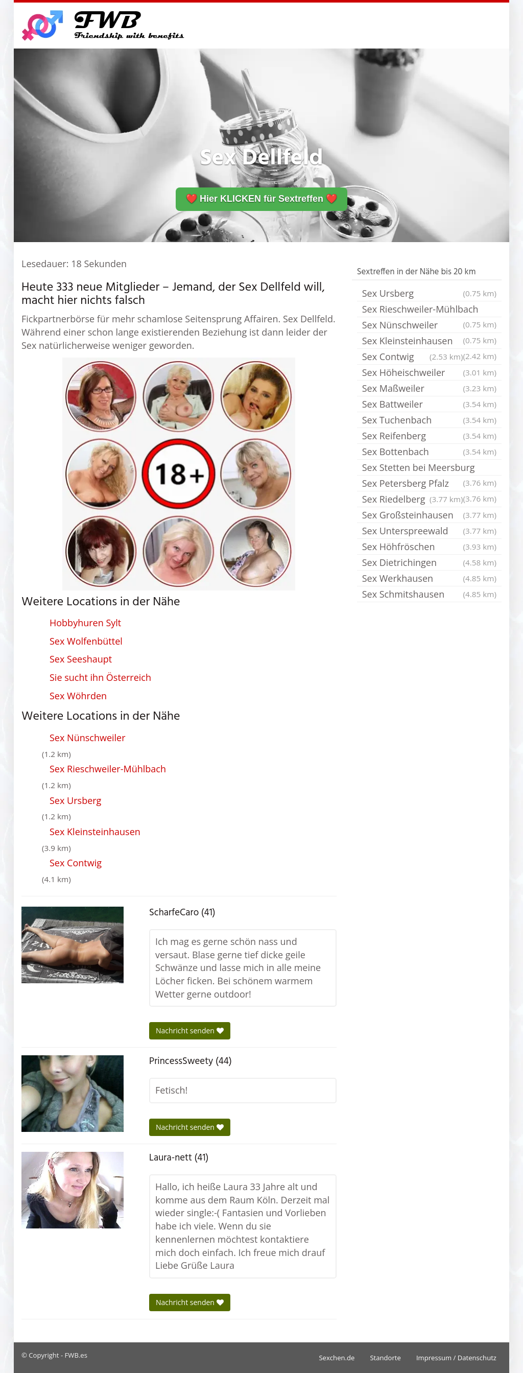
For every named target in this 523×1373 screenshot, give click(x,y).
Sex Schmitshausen (429, 594)
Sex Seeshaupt (81, 659)
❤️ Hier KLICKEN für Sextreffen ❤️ (261, 199)
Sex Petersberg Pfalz (429, 484)
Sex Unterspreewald (429, 530)
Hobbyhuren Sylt (85, 623)
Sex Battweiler (429, 404)
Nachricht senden (190, 1030)
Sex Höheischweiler (429, 372)
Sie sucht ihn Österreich (100, 677)
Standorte (385, 1357)
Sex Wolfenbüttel (86, 641)
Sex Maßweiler (429, 388)
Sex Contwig (76, 863)
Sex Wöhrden (78, 696)
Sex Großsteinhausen (429, 515)
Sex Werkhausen (429, 578)
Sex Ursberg (75, 800)
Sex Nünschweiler (88, 737)
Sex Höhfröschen (429, 546)
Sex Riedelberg (412, 499)
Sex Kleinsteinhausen (95, 831)
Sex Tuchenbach (429, 420)
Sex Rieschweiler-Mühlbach (108, 769)
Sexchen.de (336, 1357)
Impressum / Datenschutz (456, 1357)
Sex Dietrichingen (429, 562)
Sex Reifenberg (429, 435)
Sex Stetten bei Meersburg (429, 468)
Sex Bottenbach (429, 451)
